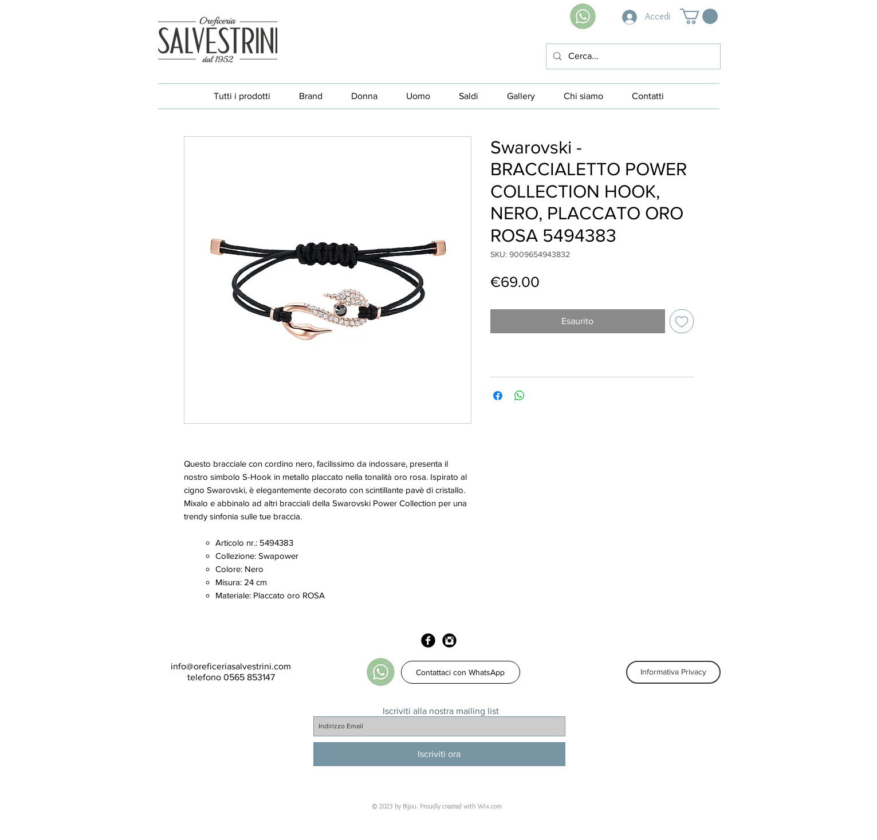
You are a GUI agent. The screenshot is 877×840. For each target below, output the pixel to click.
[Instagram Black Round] (449, 640)
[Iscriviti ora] (439, 754)
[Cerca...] (632, 56)
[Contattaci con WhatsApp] (460, 672)
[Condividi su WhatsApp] (519, 396)
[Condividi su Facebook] (498, 396)
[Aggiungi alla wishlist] (682, 321)
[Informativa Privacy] (673, 672)
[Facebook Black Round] (428, 640)
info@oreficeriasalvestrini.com (231, 666)
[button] (699, 16)
